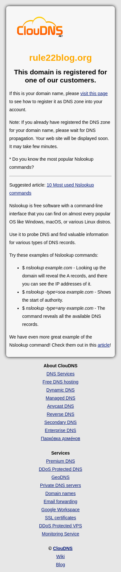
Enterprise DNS (60, 430)
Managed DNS (61, 398)
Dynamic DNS (60, 390)
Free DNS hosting (60, 381)
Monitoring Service (60, 533)
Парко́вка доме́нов (60, 438)
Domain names (60, 493)
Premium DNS (60, 461)
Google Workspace (60, 509)
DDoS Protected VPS (60, 525)
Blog (60, 564)
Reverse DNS (61, 414)
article (104, 345)
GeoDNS (60, 477)
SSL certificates (60, 517)
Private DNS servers (60, 485)
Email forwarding (60, 501)
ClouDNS (63, 548)
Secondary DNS (60, 422)
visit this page (94, 93)
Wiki (60, 556)
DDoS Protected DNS (60, 469)
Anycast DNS (60, 406)
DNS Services (60, 373)
